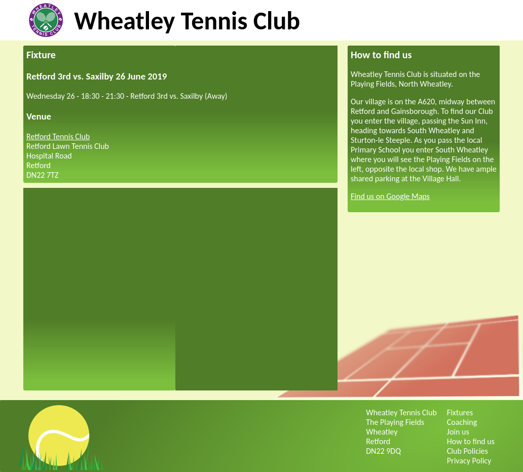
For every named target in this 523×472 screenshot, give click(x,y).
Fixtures (460, 412)
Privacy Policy (469, 460)
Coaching (462, 422)
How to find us (471, 441)
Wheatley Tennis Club (187, 20)
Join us (458, 432)
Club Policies (467, 451)
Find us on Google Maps (390, 196)
